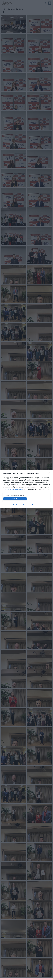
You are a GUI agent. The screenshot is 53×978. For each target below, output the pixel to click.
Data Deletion (17, 505)
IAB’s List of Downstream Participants (14, 489)
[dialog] (26, 489)
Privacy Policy (36, 505)
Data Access (26, 505)
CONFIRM (15, 499)
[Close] (49, 473)
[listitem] (26, 496)
